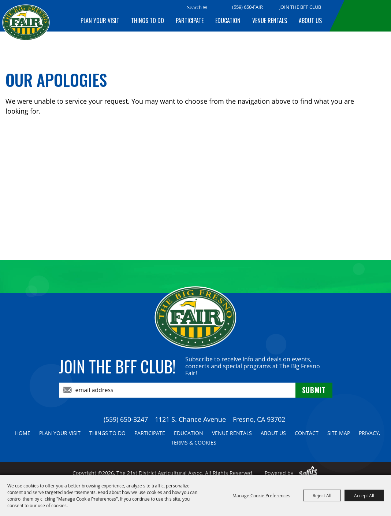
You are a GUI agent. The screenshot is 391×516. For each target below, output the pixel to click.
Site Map (338, 433)
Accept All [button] (364, 495)
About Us (310, 20)
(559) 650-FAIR (247, 7)
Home (22, 433)
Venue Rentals (269, 20)
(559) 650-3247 (126, 419)
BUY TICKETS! (366, 16)
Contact (307, 433)
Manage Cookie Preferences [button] (261, 495)
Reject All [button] (322, 495)
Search (216, 7)
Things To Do (147, 20)
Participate (190, 20)
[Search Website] (197, 7)
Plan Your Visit (100, 20)
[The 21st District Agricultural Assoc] (26, 28)
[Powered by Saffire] (308, 472)
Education (228, 20)
